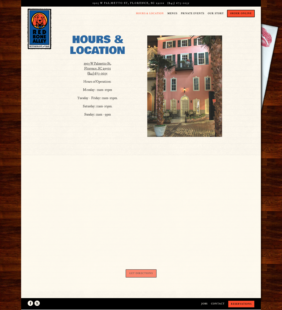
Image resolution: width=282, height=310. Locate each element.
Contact (218, 303)
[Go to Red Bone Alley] (128, 3)
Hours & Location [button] (150, 13)
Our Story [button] (216, 13)
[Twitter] (37, 303)
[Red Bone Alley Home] (39, 28)
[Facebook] (30, 303)
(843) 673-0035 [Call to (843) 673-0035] (178, 3)
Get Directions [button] (141, 274)
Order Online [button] (241, 13)
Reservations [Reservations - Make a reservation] (241, 303)
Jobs (204, 303)
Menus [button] (172, 13)
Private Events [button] (192, 13)
